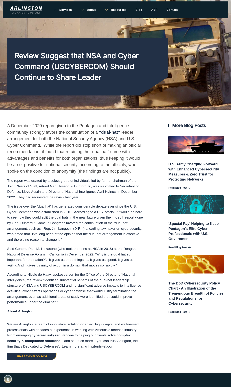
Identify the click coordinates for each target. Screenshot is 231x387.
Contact (172, 9)
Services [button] (62, 10)
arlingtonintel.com (99, 346)
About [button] (88, 10)
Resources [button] (116, 10)
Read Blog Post (177, 187)
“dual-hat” (109, 132)
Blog (139, 9)
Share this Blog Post (31, 356)
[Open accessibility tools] (8, 379)
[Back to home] (26, 10)
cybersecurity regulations (53, 335)
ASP (154, 9)
